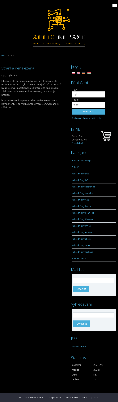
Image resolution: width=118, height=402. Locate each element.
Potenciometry (79, 258)
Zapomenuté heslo (92, 118)
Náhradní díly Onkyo (81, 225)
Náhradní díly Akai (80, 199)
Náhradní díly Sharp (81, 238)
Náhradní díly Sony (81, 245)
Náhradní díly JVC (80, 180)
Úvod (3, 55)
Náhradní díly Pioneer (82, 232)
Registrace (76, 118)
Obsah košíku (79, 143)
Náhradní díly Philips (81, 160)
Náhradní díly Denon (81, 206)
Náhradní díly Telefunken (83, 186)
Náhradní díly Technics (82, 251)
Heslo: (75, 99)
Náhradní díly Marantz (82, 219)
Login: (75, 89)
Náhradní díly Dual (81, 173)
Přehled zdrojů (79, 346)
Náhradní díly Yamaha (82, 193)
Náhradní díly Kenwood (83, 212)
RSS (96, 397)
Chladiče (76, 167)
